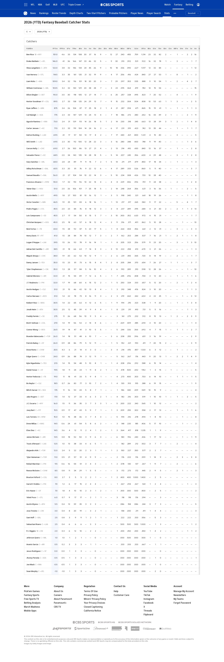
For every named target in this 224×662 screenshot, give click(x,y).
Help (116, 591)
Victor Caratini (32, 202)
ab (80, 49)
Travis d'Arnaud (32, 444)
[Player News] (137, 13)
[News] (33, 13)
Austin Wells (31, 195)
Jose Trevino (31, 511)
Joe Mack (30, 564)
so (154, 49)
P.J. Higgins (31, 531)
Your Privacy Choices (94, 602)
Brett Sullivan (32, 323)
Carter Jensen (32, 128)
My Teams (179, 599)
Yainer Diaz (31, 188)
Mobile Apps (30, 610)
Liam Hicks (30, 81)
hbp (176, 49)
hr (110, 49)
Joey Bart (30, 410)
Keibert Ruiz (31, 303)
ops (143, 49)
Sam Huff (30, 517)
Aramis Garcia (32, 544)
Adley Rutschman (33, 168)
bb (149, 49)
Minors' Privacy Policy (95, 599)
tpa (74, 49)
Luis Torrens (31, 417)
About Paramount (63, 599)
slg (136, 49)
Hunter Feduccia (33, 376)
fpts (55, 49)
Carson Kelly (31, 148)
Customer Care (121, 595)
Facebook (148, 602)
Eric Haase (30, 491)
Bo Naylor (30, 383)
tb (159, 49)
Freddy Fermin (32, 316)
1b (94, 49)
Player (29, 49)
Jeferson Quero (33, 537)
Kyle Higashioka (33, 363)
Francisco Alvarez (34, 182)
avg (122, 49)
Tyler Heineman (33, 457)
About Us (58, 591)
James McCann (32, 437)
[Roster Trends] (59, 13)
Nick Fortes (31, 229)
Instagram (149, 599)
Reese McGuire (33, 470)
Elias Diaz (30, 430)
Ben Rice (30, 54)
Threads (148, 610)
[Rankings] (44, 13)
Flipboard (148, 614)
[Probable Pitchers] (118, 13)
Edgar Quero (31, 356)
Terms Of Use (91, 591)
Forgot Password (182, 602)
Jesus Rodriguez (33, 551)
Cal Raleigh (31, 115)
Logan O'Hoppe (32, 242)
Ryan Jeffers (31, 108)
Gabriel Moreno (33, 276)
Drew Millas (31, 423)
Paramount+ (60, 602)
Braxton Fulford (33, 477)
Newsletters (180, 595)
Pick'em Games (32, 591)
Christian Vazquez (34, 222)
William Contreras (34, 88)
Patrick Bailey (32, 343)
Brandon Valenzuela (34, 336)
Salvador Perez (33, 155)
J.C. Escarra (31, 403)
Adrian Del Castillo (34, 249)
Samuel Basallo (33, 175)
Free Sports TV (31, 599)
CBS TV (57, 606)
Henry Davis (31, 235)
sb (164, 49)
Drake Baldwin (32, 61)
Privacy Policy (91, 595)
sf (186, 49)
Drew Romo (31, 350)
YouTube (148, 591)
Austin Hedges (32, 289)
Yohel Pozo (31, 497)
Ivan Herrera (31, 74)
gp (68, 49)
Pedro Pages (32, 209)
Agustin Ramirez (33, 121)
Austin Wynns (32, 504)
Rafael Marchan (33, 464)
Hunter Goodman (33, 101)
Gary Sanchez (32, 162)
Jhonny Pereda (32, 558)
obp (129, 49)
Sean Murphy (32, 571)
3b (105, 49)
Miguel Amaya (32, 256)
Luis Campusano (33, 215)
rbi (116, 49)
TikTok (147, 595)
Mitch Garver (32, 390)
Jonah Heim (31, 309)
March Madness (32, 606)
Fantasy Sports (31, 595)
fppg (62, 49)
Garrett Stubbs (33, 484)
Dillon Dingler (32, 95)
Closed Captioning (93, 606)
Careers (58, 595)
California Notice (92, 610)
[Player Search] (154, 13)
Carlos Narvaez (32, 296)
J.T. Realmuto (32, 282)
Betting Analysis (32, 602)
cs (170, 49)
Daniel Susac (31, 370)
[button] (175, 13)
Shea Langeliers (33, 68)
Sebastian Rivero (33, 524)
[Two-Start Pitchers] (96, 13)
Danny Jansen (32, 262)
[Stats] (167, 13)
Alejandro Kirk (32, 450)
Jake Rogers (31, 397)
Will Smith (30, 142)
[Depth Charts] (76, 13)
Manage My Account (184, 591)
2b (99, 49)
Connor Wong (32, 329)
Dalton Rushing (32, 135)
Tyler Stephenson (34, 269)
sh (181, 49)
